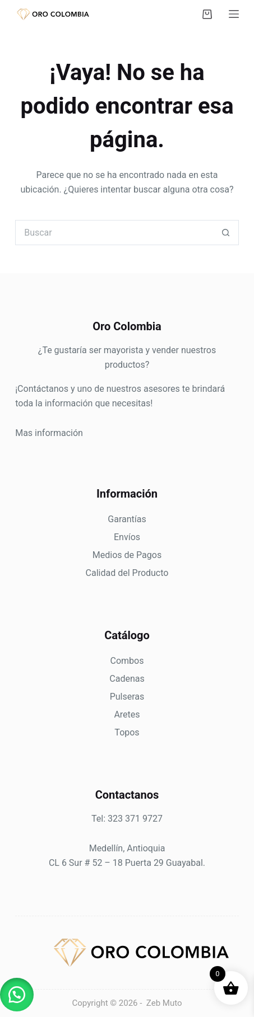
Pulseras (127, 696)
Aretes (127, 714)
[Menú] (234, 14)
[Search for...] (114, 232)
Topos (126, 732)
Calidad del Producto (127, 573)
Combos (127, 660)
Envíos (127, 537)
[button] (17, 994)
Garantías (127, 519)
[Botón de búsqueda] (226, 232)
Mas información (49, 433)
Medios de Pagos (127, 555)
